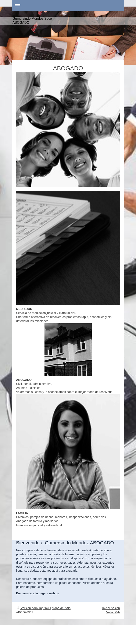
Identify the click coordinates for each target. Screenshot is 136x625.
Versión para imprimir (33, 608)
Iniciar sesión (111, 608)
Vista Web (113, 612)
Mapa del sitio (61, 608)
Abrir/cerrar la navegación (68, 5)
